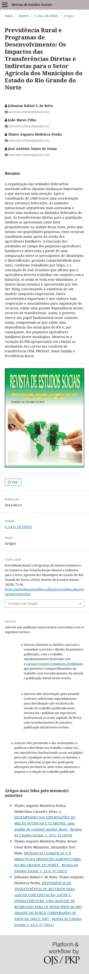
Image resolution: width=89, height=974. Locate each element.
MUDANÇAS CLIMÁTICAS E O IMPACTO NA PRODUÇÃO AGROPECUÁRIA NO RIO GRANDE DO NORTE (47, 859)
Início (9, 16)
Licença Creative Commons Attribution (54, 664)
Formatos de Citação (23, 603)
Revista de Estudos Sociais (32, 4)
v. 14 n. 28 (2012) (46, 16)
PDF (14, 482)
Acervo (24, 16)
